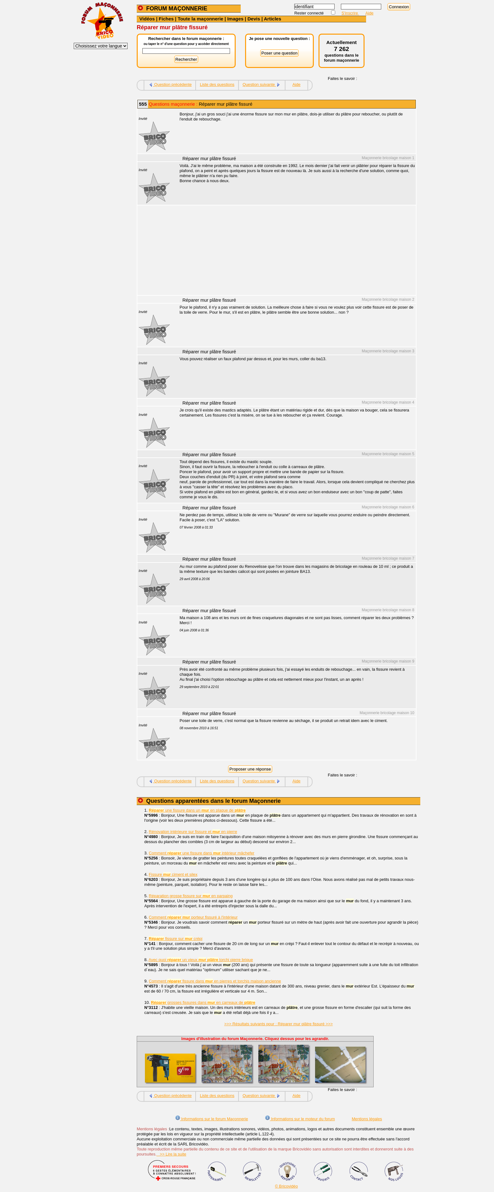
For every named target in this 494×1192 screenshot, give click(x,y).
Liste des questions (217, 84)
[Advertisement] (294, 251)
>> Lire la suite (172, 1154)
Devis (253, 18)
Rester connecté (309, 13)
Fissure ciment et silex (173, 874)
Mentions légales (367, 1118)
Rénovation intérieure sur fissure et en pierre (193, 831)
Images (235, 18)
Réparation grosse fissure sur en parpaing (191, 895)
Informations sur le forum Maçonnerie (211, 1118)
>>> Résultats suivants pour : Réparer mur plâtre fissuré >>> (278, 1023)
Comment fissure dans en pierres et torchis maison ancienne (215, 981)
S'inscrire (350, 13)
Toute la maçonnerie (200, 18)
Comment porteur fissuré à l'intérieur (193, 917)
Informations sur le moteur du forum (300, 1118)
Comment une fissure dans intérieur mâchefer (201, 853)
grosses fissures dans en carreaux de (203, 1002)
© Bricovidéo (286, 1186)
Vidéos (147, 18)
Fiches (166, 18)
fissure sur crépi (175, 938)
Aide (369, 13)
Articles (272, 18)
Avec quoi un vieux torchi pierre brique (201, 959)
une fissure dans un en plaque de (197, 810)
